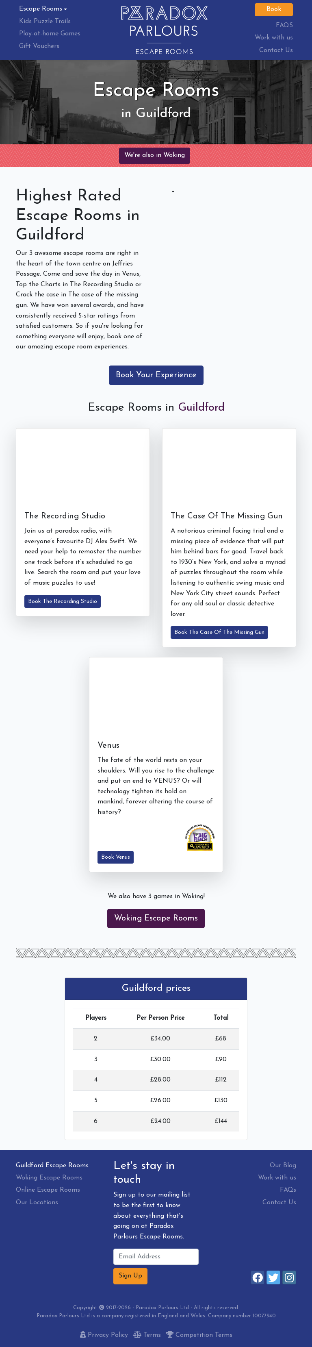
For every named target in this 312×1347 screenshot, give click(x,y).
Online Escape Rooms (48, 1190)
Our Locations (37, 1202)
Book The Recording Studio (62, 601)
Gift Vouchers (39, 46)
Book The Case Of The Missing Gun (219, 632)
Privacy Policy (104, 1335)
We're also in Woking (154, 155)
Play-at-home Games (49, 33)
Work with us (274, 38)
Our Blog (283, 1165)
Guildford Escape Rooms (52, 1165)
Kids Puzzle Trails (45, 21)
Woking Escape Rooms (156, 918)
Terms (147, 1335)
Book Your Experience (156, 375)
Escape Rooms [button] (40, 9)
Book (273, 9)
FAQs (288, 1190)
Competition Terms (199, 1335)
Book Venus (115, 857)
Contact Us (276, 50)
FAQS (284, 25)
